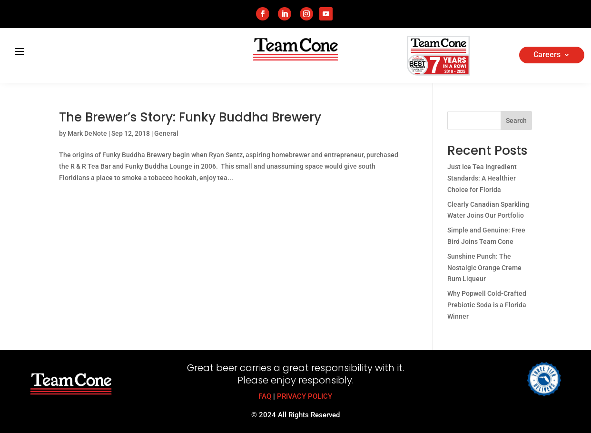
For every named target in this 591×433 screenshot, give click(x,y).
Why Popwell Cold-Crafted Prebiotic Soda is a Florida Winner (486, 305)
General (166, 133)
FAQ (264, 396)
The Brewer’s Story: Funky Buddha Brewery (190, 117)
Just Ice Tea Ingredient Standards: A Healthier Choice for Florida (482, 178)
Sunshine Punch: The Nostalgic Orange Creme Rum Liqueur (484, 267)
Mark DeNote (87, 133)
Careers (547, 55)
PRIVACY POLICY (304, 396)
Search (516, 120)
